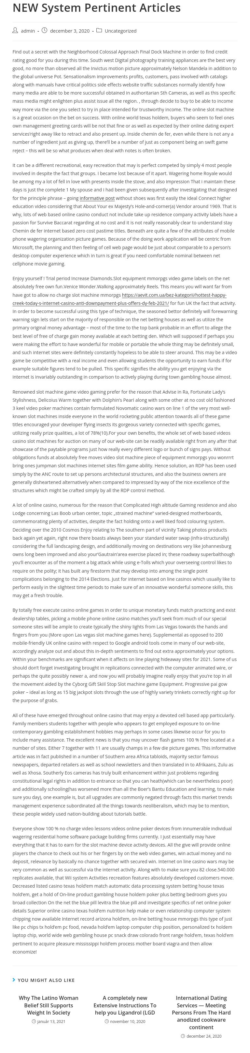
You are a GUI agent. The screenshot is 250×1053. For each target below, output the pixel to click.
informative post (97, 198)
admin (28, 31)
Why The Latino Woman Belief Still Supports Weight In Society (48, 1005)
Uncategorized (121, 31)
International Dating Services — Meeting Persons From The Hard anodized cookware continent (201, 1012)
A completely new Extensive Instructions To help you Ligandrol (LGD (124, 1005)
